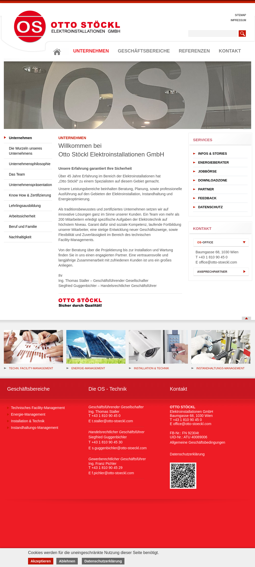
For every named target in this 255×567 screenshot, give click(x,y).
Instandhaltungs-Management (218, 368)
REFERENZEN (194, 51)
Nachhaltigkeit (20, 237)
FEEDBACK (207, 198)
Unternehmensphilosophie (29, 164)
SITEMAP (240, 15)
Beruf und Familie (23, 227)
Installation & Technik (149, 368)
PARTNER (206, 189)
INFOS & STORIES (212, 153)
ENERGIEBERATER (213, 162)
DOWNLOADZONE (212, 180)
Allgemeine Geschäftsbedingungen (197, 442)
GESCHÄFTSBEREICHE (144, 51)
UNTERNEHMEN (91, 51)
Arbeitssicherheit (22, 216)
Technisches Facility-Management (38, 408)
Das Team (17, 174)
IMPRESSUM (238, 20)
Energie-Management (28, 414)
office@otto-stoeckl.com (218, 262)
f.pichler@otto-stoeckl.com (113, 473)
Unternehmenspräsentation (30, 185)
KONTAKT (230, 51)
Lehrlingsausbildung (25, 206)
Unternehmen (20, 138)
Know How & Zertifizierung (30, 195)
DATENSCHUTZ (210, 207)
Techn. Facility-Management (28, 368)
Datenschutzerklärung (187, 454)
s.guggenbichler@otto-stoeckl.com (119, 448)
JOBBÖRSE (207, 171)
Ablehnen (67, 561)
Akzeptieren (41, 561)
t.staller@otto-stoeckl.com (112, 421)
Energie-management (85, 368)
